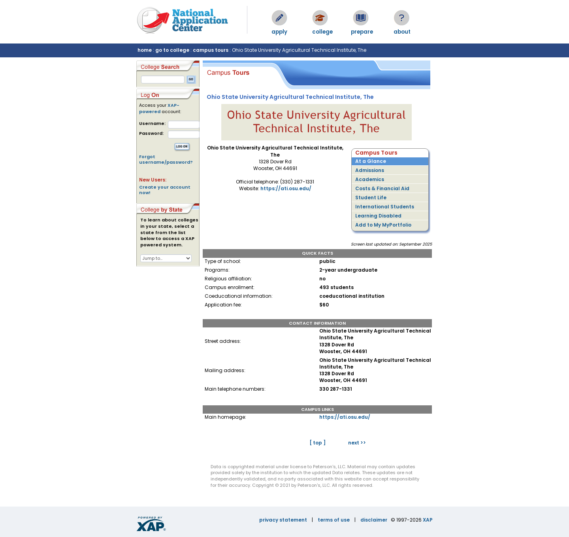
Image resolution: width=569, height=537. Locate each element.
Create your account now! (164, 189)
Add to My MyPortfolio (383, 224)
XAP (428, 519)
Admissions (369, 170)
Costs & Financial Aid (382, 188)
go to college (172, 50)
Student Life (370, 197)
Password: (151, 133)
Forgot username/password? (166, 159)
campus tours (210, 50)
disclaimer (373, 519)
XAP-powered (159, 108)
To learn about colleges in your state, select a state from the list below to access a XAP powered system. (169, 232)
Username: (152, 123)
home (145, 50)
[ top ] (317, 442)
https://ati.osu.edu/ (285, 188)
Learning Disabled (378, 215)
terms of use (334, 519)
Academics (369, 179)
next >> (357, 442)
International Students (384, 206)
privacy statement (283, 519)
